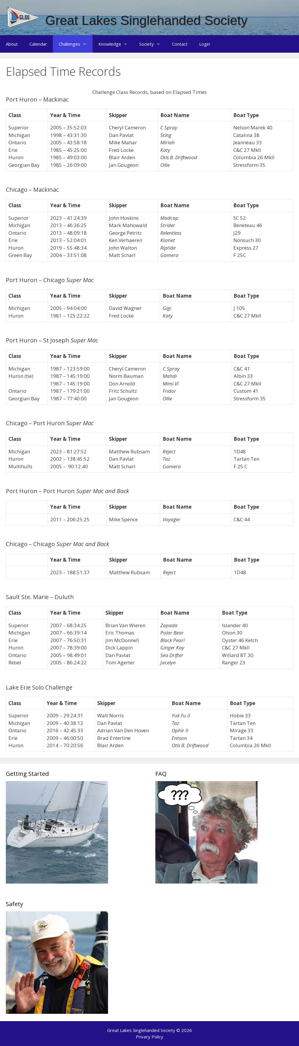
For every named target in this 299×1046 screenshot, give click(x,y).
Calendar (38, 44)
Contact (179, 44)
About (12, 44)
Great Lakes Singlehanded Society (146, 20)
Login (204, 44)
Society (152, 44)
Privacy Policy (149, 1037)
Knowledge (115, 44)
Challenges (76, 44)
